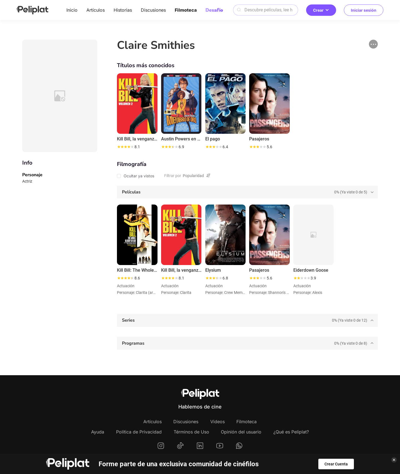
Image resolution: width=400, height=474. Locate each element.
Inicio (72, 10)
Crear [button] (321, 10)
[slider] (125, 147)
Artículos (95, 10)
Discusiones (153, 10)
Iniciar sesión (363, 10)
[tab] (247, 192)
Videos (217, 421)
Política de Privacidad (139, 432)
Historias (123, 10)
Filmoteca (186, 10)
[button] (373, 44)
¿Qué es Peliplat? (291, 432)
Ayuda (97, 432)
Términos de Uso (191, 432)
